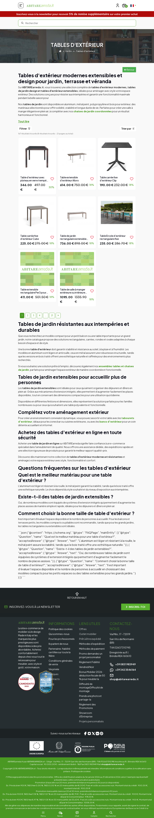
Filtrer (24, 128)
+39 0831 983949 (123, 664)
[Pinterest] (101, 733)
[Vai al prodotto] (37, 166)
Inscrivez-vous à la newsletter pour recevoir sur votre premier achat (77, 14)
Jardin (69, 51)
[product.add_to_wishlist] (52, 179)
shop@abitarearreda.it (112, 764)
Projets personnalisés (91, 721)
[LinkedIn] (97, 733)
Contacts (54, 678)
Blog (51, 683)
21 (52, 315)
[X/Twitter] (93, 733)
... (45, 315)
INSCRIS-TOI (135, 606)
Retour (129, 69)
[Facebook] (85, 733)
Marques (53, 674)
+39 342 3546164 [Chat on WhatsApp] (123, 669)
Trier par (128, 128)
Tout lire (23, 121)
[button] (111, 812)
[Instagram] (89, 733)
